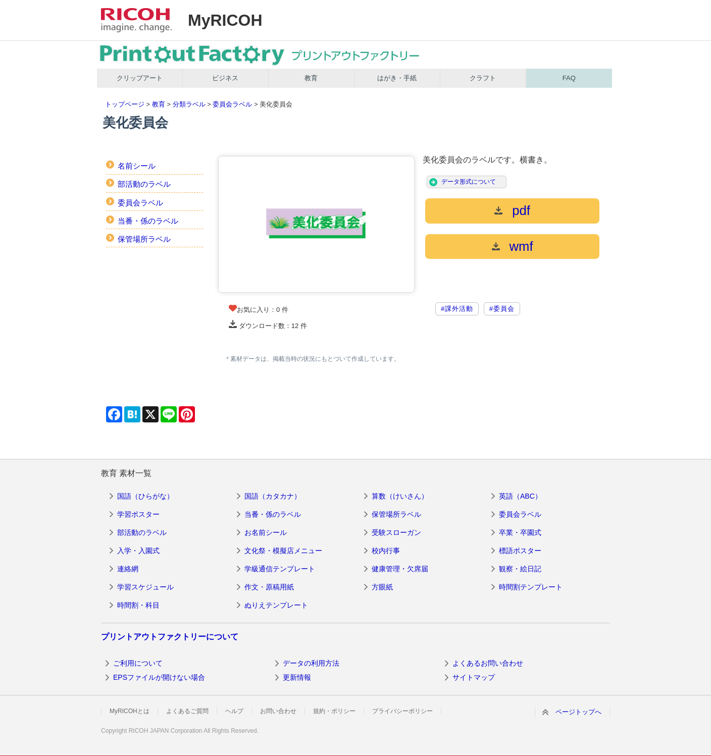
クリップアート (140, 78)
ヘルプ (234, 711)
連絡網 (127, 569)
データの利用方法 (311, 663)
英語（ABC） (520, 496)
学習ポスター (138, 514)
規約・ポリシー (334, 711)
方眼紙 (382, 587)
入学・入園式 (138, 551)
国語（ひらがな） (145, 496)
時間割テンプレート (531, 587)
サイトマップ (473, 677)
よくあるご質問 (187, 711)
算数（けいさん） (400, 496)
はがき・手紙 (397, 78)
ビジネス (225, 78)
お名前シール (265, 532)
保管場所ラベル (144, 239)
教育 (311, 78)
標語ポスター (520, 551)
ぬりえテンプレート (276, 605)
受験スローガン (396, 532)
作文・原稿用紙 (269, 587)
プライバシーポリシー (402, 711)
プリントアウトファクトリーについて (169, 636)
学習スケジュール (145, 587)
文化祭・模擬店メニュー (283, 551)
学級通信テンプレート (279, 569)
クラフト (483, 78)
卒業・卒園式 (520, 532)
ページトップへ (578, 712)
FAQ (569, 78)
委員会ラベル (232, 104)
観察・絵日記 (520, 569)
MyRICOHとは (129, 711)
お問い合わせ (278, 711)
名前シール (137, 165)
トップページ (124, 104)
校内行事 (386, 551)
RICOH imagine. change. (136, 20)
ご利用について (138, 663)
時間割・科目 (138, 605)
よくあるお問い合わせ (487, 663)
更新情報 (297, 677)
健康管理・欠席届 (400, 569)
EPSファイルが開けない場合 (159, 677)
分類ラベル (189, 104)
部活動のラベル (144, 184)
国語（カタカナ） (272, 496)
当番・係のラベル (148, 221)
